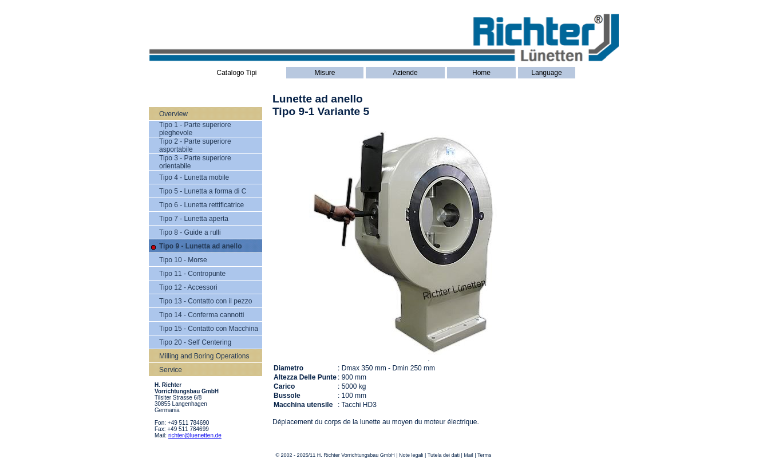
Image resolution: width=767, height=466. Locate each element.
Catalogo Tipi (236, 73)
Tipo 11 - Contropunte (192, 274)
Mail (468, 455)
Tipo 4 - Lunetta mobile (194, 177)
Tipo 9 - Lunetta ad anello (200, 246)
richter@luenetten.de (195, 435)
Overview (173, 114)
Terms (484, 455)
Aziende (405, 73)
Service (170, 370)
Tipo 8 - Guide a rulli (190, 232)
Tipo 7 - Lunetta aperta (193, 219)
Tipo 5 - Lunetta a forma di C (202, 191)
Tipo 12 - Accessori (188, 287)
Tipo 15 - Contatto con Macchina (208, 329)
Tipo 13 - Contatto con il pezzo (205, 301)
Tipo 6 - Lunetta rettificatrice (201, 205)
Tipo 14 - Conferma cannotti (201, 315)
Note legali (411, 455)
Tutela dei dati (444, 455)
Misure (324, 73)
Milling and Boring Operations (204, 356)
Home (481, 73)
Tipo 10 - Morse (183, 260)
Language (546, 73)
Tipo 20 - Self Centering (195, 342)
